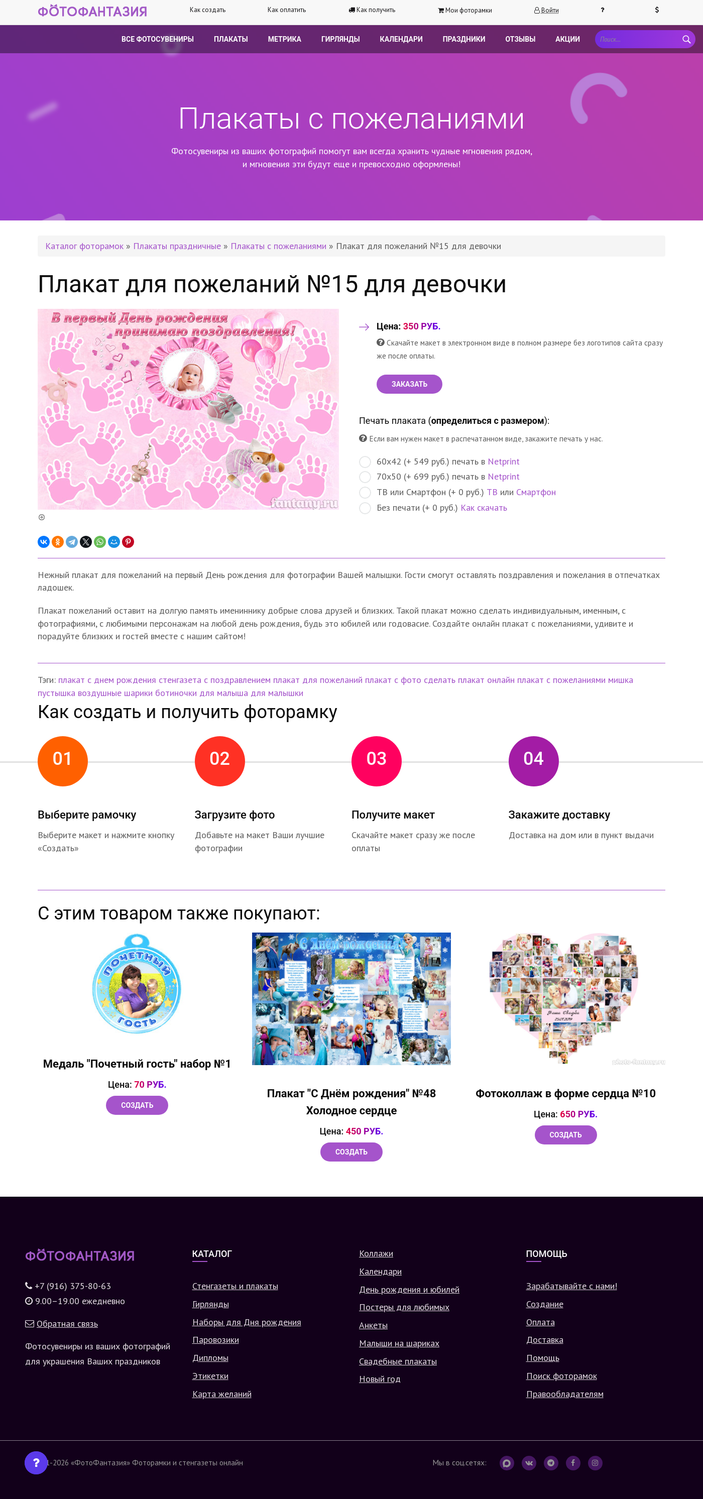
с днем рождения (121, 679)
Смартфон (536, 492)
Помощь (542, 1357)
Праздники (464, 39)
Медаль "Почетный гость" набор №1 (137, 1064)
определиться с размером (487, 420)
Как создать (207, 10)
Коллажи (376, 1253)
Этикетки (210, 1375)
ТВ (492, 492)
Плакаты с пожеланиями (278, 246)
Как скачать (483, 507)
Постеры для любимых (404, 1307)
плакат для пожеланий (318, 679)
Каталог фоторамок (84, 246)
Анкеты (373, 1325)
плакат (71, 679)
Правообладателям (565, 1394)
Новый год (380, 1379)
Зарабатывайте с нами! (571, 1286)
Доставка (544, 1339)
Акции (567, 39)
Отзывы (521, 39)
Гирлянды (340, 39)
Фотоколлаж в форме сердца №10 (566, 1093)
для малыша (223, 693)
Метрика (284, 39)
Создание (544, 1304)
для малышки (277, 693)
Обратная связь (67, 1323)
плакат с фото (393, 679)
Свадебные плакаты (398, 1361)
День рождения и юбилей (409, 1289)
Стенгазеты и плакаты (235, 1286)
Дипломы (210, 1357)
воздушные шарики (115, 693)
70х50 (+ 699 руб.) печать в (439, 477)
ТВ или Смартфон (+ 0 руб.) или (457, 492)
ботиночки (176, 693)
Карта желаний (222, 1394)
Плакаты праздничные (177, 246)
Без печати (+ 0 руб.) (433, 508)
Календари (401, 39)
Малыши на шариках (399, 1343)
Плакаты (231, 39)
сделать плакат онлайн (469, 679)
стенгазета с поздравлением (215, 679)
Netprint (504, 461)
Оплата (540, 1322)
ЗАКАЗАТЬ (409, 384)
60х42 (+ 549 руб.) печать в (439, 461)
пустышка (56, 693)
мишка (620, 679)
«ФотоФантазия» (100, 1462)
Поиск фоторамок (561, 1375)
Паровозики (215, 1339)
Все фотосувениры (158, 39)
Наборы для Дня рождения (246, 1322)
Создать (137, 1105)
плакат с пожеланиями (561, 679)
